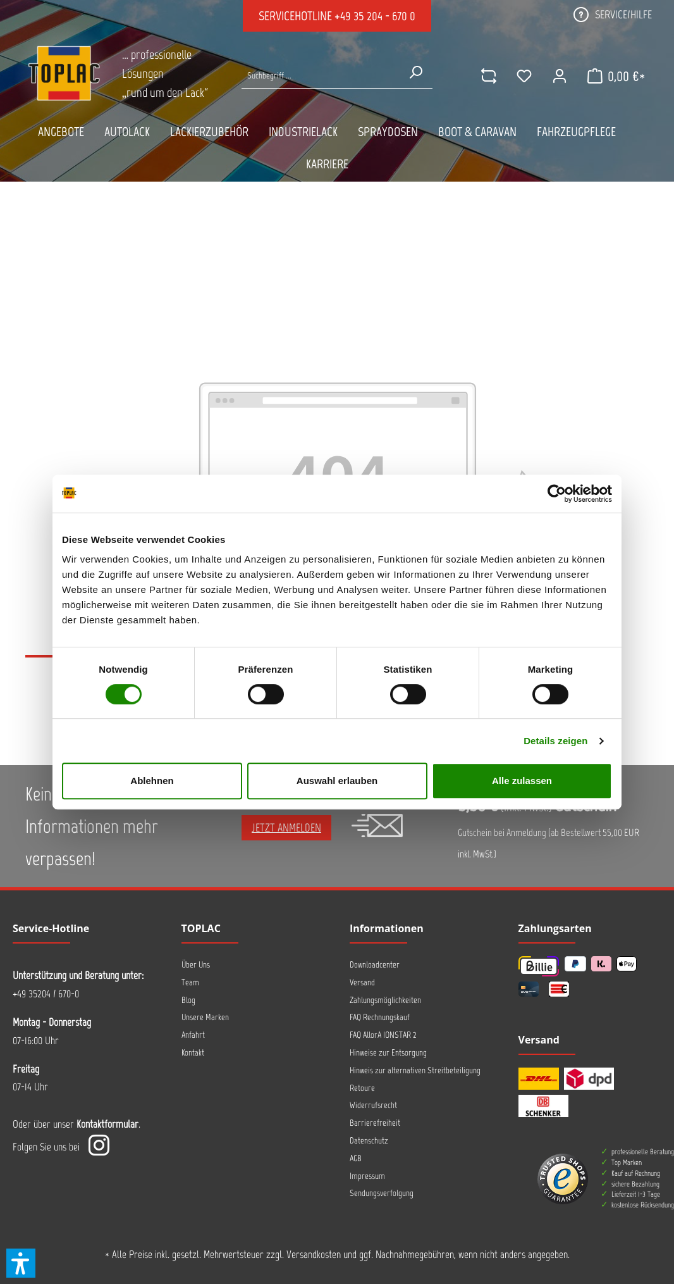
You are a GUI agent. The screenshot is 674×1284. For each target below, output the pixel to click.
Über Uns (195, 964)
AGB (356, 1158)
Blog (188, 1000)
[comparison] (488, 76)
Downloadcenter (375, 964)
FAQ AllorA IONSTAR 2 (383, 1035)
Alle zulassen (522, 780)
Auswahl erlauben (337, 780)
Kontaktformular (107, 1124)
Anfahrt (193, 1035)
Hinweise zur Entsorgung (388, 1052)
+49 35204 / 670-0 (46, 993)
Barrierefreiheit (375, 1123)
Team (190, 982)
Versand (362, 982)
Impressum (367, 1176)
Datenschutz (369, 1140)
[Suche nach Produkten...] (320, 75)
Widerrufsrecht (373, 1105)
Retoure (362, 1088)
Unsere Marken (205, 1017)
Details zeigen (555, 740)
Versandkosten (313, 1254)
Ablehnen (151, 780)
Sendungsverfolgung (382, 1193)
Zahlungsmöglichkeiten (385, 1000)
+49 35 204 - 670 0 (374, 15)
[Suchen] (415, 72)
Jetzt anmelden (286, 828)
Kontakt (192, 1052)
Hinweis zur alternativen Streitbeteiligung (415, 1070)
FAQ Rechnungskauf (380, 1017)
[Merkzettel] (524, 76)
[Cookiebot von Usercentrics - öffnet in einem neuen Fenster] (556, 493)
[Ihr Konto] (559, 76)
